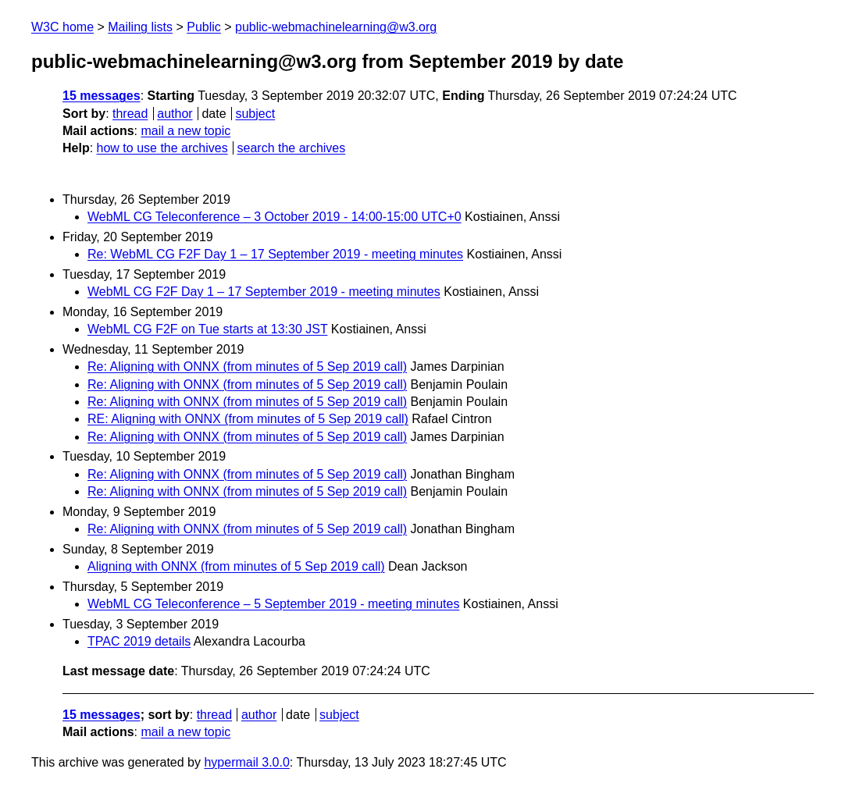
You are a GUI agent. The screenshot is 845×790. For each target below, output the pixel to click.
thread (130, 113)
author (174, 113)
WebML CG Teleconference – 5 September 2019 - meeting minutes (273, 603)
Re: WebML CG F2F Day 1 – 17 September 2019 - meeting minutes (275, 254)
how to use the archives (162, 148)
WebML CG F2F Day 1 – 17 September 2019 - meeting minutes (263, 291)
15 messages (101, 95)
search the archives (291, 148)
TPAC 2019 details (139, 641)
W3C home (62, 27)
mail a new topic (185, 130)
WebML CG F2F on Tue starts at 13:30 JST (207, 329)
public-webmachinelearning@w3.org (336, 27)
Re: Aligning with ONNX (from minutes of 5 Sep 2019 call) (247, 366)
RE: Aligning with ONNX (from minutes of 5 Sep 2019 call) (247, 418)
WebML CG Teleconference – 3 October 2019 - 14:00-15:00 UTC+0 (274, 216)
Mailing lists (140, 27)
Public (204, 27)
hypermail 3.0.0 (246, 762)
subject (255, 113)
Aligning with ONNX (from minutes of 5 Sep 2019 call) (236, 566)
